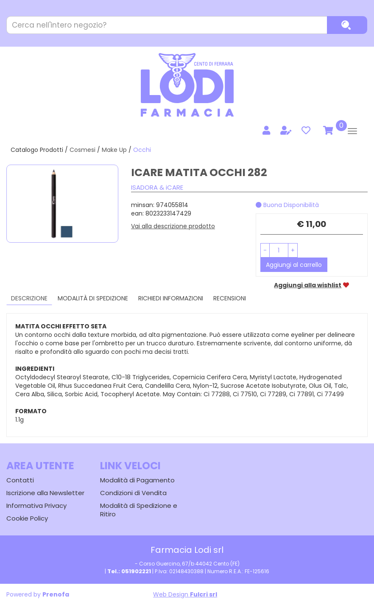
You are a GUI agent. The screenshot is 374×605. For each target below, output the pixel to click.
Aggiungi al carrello (294, 264)
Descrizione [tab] (29, 298)
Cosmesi (82, 150)
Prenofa (55, 594)
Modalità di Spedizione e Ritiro (138, 509)
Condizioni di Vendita (133, 492)
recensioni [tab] (229, 298)
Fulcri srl (203, 594)
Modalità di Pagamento (137, 480)
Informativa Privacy (36, 505)
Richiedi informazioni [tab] (170, 298)
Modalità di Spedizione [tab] (93, 298)
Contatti (20, 480)
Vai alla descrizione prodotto (173, 226)
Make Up (114, 150)
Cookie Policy (27, 518)
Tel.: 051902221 (129, 571)
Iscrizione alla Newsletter (45, 492)
